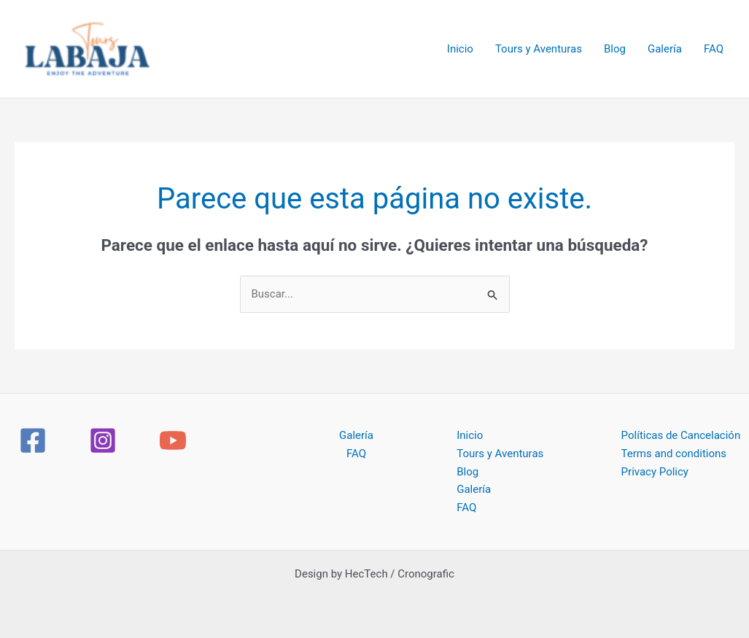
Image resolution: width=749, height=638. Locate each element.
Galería (665, 48)
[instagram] (105, 440)
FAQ (713, 48)
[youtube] (175, 440)
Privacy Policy (654, 471)
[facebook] (35, 440)
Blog (615, 48)
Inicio (460, 48)
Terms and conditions (673, 453)
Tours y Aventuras (538, 48)
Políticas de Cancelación (681, 435)
